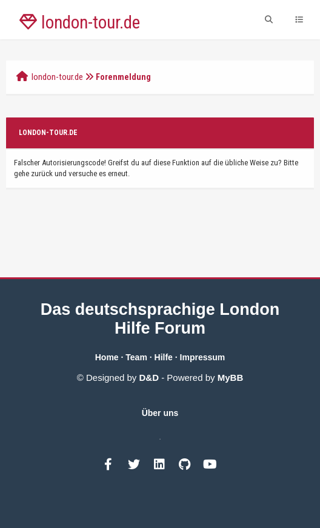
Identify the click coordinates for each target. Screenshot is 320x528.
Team (136, 357)
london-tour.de (57, 76)
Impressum (202, 357)
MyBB (231, 377)
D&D (149, 377)
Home (107, 357)
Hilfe (164, 357)
